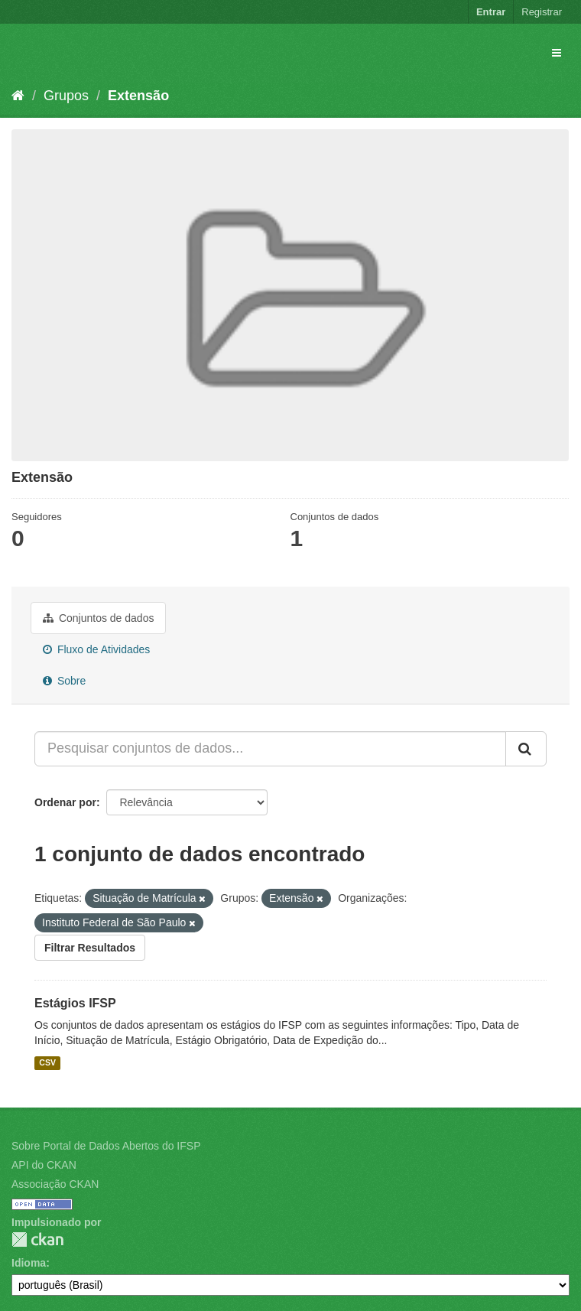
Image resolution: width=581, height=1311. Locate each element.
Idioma (28, 1263)
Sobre (64, 681)
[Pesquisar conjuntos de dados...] (270, 748)
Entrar (490, 12)
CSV (47, 1062)
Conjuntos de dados (98, 618)
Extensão (138, 95)
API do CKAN (43, 1165)
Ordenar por (65, 802)
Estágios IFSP (75, 1003)
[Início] (17, 95)
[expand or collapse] (557, 52)
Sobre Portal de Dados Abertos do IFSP (105, 1146)
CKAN (37, 1239)
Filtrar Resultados (89, 948)
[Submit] (526, 748)
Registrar (541, 12)
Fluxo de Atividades (96, 649)
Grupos (66, 95)
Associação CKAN (55, 1184)
